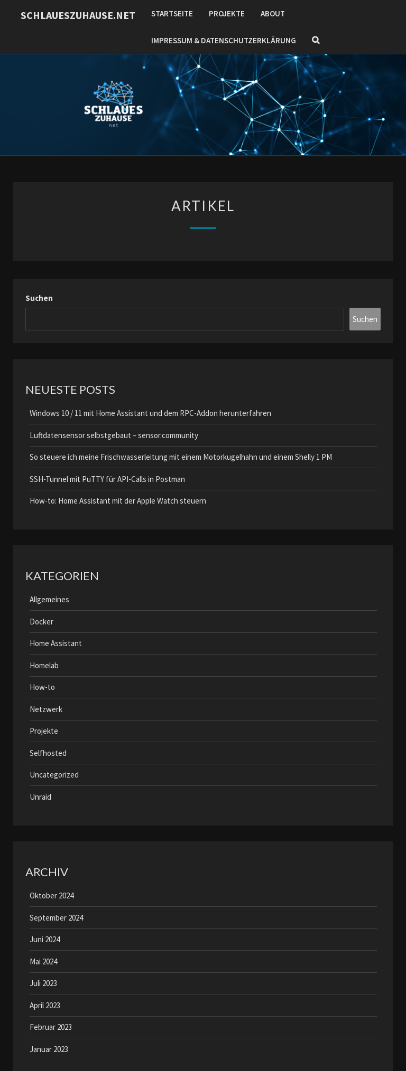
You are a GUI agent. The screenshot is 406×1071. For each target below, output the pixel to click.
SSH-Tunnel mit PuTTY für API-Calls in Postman (107, 479)
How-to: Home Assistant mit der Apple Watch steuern (118, 501)
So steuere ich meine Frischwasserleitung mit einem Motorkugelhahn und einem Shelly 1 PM (181, 457)
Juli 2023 (43, 983)
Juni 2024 (45, 939)
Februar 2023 (51, 1027)
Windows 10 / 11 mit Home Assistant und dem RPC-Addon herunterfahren (150, 413)
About (273, 13)
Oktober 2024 (51, 895)
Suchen (39, 298)
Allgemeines (49, 599)
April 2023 (45, 1005)
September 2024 (56, 918)
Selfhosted (48, 753)
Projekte (227, 13)
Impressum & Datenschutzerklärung (223, 40)
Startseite (172, 13)
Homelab (44, 665)
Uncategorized (54, 775)
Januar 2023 (49, 1049)
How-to (42, 687)
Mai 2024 (43, 961)
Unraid (40, 797)
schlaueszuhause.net (78, 15)
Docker (41, 622)
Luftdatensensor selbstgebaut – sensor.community (114, 435)
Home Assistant (56, 643)
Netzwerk (46, 709)
